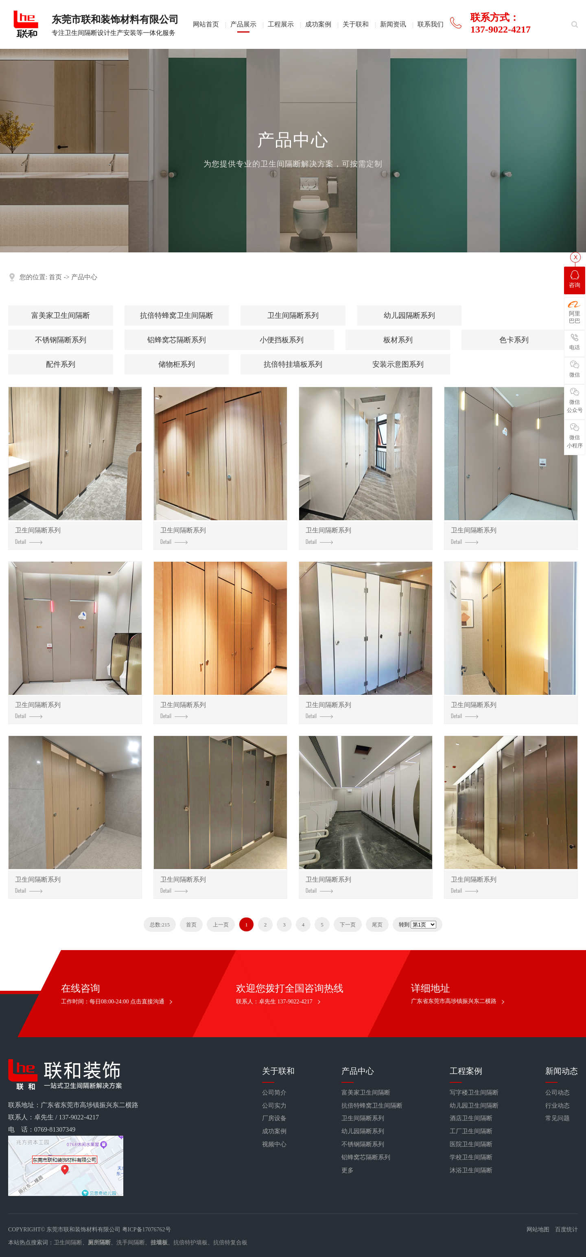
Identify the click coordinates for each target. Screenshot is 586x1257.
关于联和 (356, 24)
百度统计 (566, 1229)
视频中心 (274, 1144)
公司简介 (274, 1092)
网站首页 (206, 24)
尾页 (377, 925)
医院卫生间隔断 (471, 1144)
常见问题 (557, 1118)
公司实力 (274, 1105)
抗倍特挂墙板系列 (293, 364)
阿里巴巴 (574, 312)
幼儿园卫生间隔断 (474, 1105)
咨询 (574, 279)
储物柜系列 (176, 364)
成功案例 (318, 24)
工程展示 (281, 24)
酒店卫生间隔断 (471, 1118)
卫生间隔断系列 (293, 315)
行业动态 (557, 1105)
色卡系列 (514, 340)
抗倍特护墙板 (190, 1242)
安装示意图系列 (398, 364)
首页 (55, 277)
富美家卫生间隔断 (60, 315)
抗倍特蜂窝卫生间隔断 (176, 315)
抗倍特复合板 (230, 1242)
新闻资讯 (393, 24)
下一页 (348, 925)
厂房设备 (274, 1118)
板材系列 (398, 340)
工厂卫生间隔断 (471, 1131)
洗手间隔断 (130, 1242)
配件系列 (60, 364)
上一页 (221, 925)
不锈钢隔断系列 (60, 340)
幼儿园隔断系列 (409, 315)
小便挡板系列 (282, 340)
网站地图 (538, 1229)
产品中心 (84, 277)
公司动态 (557, 1092)
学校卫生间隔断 (471, 1157)
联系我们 (431, 24)
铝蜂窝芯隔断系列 (176, 340)
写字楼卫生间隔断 (474, 1092)
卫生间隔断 (68, 1242)
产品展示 (243, 24)
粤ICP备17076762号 (146, 1229)
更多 (347, 1170)
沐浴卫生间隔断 (471, 1170)
